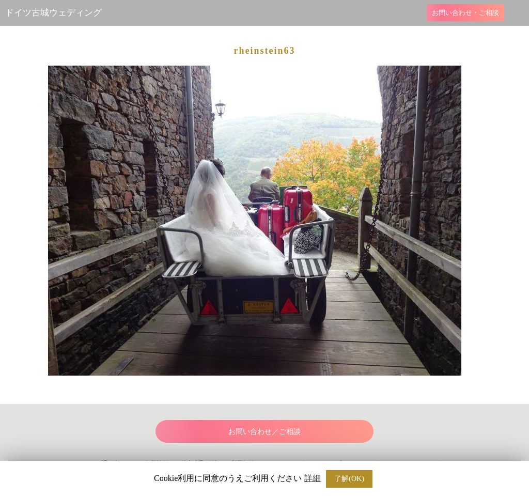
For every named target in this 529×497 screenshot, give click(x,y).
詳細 (312, 478)
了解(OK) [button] (349, 479)
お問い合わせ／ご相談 (264, 431)
